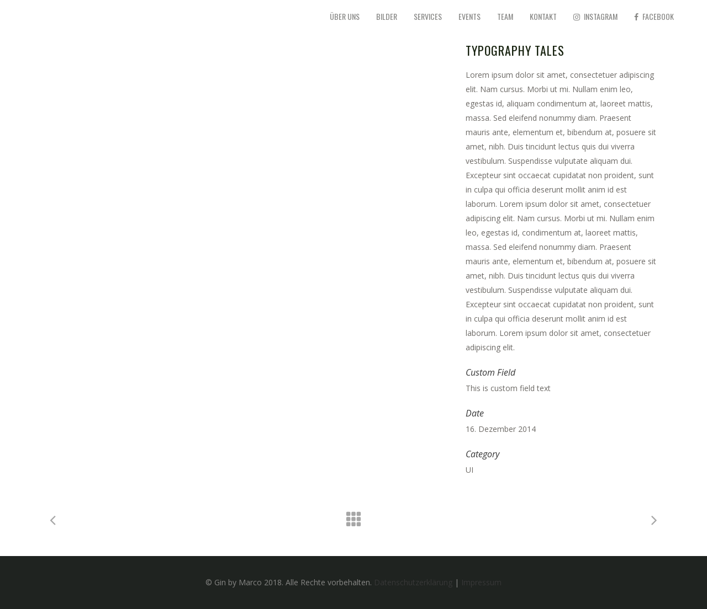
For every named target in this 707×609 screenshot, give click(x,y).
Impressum (481, 582)
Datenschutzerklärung (413, 582)
